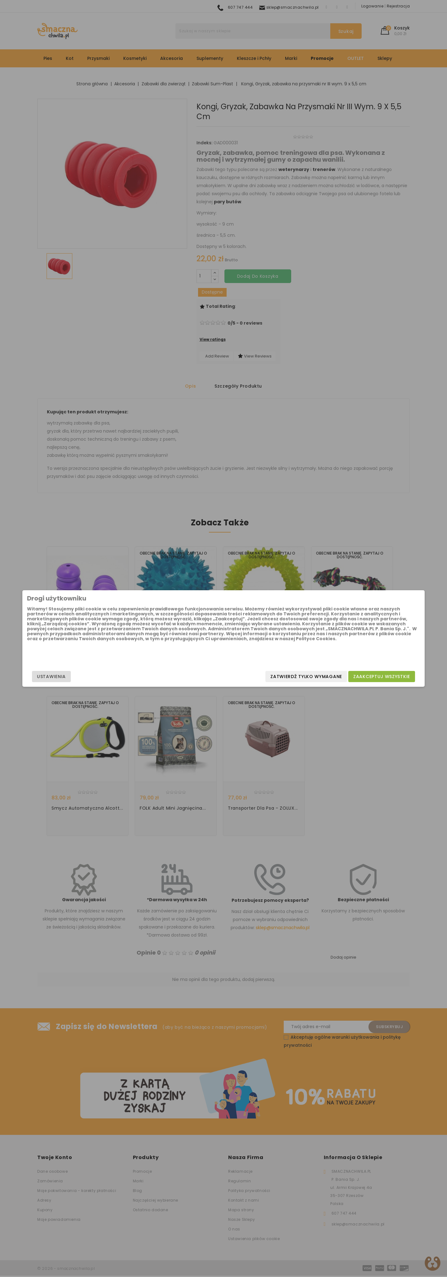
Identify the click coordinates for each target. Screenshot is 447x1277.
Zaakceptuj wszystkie (332, 676)
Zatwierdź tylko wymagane (256, 676)
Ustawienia (101, 676)
